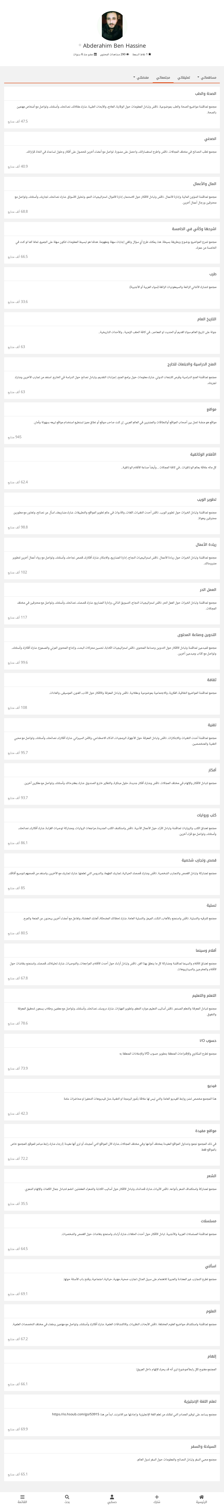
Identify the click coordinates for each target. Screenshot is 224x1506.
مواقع (211, 409)
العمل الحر (208, 589)
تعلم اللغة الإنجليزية (200, 1401)
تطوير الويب (206, 499)
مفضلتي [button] (141, 77)
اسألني (210, 1266)
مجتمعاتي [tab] (163, 77)
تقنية (212, 725)
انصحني (210, 138)
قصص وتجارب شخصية (199, 860)
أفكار (212, 770)
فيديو (211, 1085)
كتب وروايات (206, 815)
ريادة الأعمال (206, 544)
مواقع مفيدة (205, 1130)
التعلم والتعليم (204, 995)
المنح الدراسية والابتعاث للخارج (192, 364)
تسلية (211, 905)
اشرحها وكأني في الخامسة (194, 228)
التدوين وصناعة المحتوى (196, 634)
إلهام (212, 1356)
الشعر (211, 1176)
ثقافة (211, 679)
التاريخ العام (206, 319)
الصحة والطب (205, 93)
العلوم (211, 1311)
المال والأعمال (204, 183)
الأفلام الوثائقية (203, 454)
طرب (212, 274)
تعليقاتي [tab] (183, 77)
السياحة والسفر (203, 1446)
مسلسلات (208, 1221)
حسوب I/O (208, 1040)
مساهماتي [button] (206, 77)
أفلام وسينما (206, 950)
